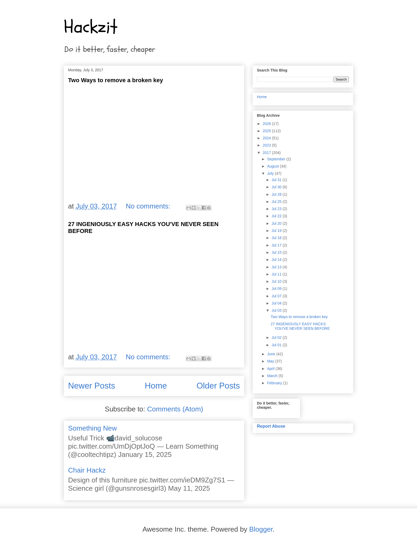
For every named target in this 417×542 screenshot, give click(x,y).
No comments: (149, 206)
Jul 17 (277, 245)
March (272, 376)
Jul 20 (277, 223)
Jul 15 (277, 252)
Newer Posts (91, 385)
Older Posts (218, 385)
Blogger (261, 529)
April (271, 368)
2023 (267, 145)
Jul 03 (277, 310)
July (271, 173)
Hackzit (91, 27)
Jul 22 (277, 216)
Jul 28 (277, 194)
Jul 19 (277, 230)
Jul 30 (277, 187)
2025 (267, 131)
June (271, 354)
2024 (267, 138)
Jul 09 (277, 288)
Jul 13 (277, 267)
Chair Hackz (87, 470)
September (276, 159)
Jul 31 (277, 180)
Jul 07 (277, 296)
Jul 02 (277, 337)
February (275, 383)
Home (156, 385)
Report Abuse (271, 426)
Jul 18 (277, 238)
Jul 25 (277, 201)
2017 (267, 153)
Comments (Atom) (175, 409)
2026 (267, 124)
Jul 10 (277, 281)
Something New (92, 428)
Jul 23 (277, 209)
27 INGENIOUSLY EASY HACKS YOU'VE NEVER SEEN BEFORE (300, 326)
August (273, 166)
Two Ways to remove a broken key (115, 80)
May (271, 361)
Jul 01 (277, 345)
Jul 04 (277, 303)
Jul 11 (277, 274)
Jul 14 (277, 259)
